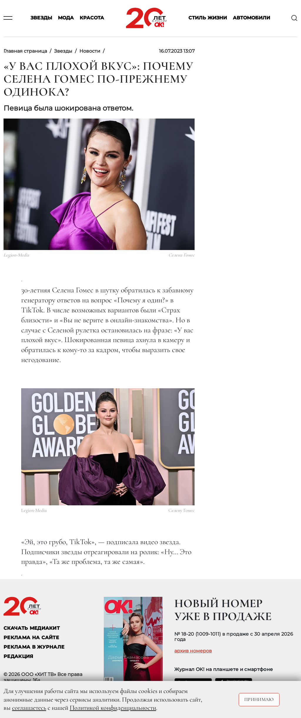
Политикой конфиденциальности (113, 708)
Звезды (41, 18)
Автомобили (251, 18)
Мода (66, 18)
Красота (92, 18)
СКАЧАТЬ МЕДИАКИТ (32, 628)
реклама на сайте (31, 637)
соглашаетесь (29, 708)
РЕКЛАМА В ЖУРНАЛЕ (34, 647)
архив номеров (193, 651)
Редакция (19, 656)
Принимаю (259, 699)
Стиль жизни (207, 18)
